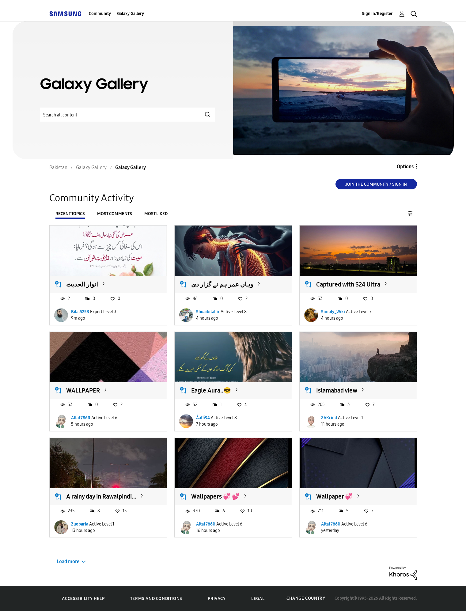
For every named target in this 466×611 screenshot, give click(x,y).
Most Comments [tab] (114, 213)
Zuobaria (79, 524)
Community (100, 13)
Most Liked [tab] (156, 213)
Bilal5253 (80, 311)
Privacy (216, 598)
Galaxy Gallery (130, 13)
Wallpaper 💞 (334, 496)
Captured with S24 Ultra (348, 284)
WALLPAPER (83, 390)
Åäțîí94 (203, 417)
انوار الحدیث (82, 284)
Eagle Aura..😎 (211, 390)
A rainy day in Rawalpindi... (101, 496)
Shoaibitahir (208, 311)
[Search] (127, 115)
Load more (68, 561)
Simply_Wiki (333, 311)
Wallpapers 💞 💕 (215, 496)
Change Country (305, 598)
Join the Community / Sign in (376, 184)
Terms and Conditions (156, 598)
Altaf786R (80, 417)
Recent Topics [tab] (70, 213)
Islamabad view (336, 390)
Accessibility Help (83, 598)
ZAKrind (329, 417)
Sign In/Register (377, 13)
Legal (257, 598)
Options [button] (405, 166)
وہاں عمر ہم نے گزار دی (222, 284)
